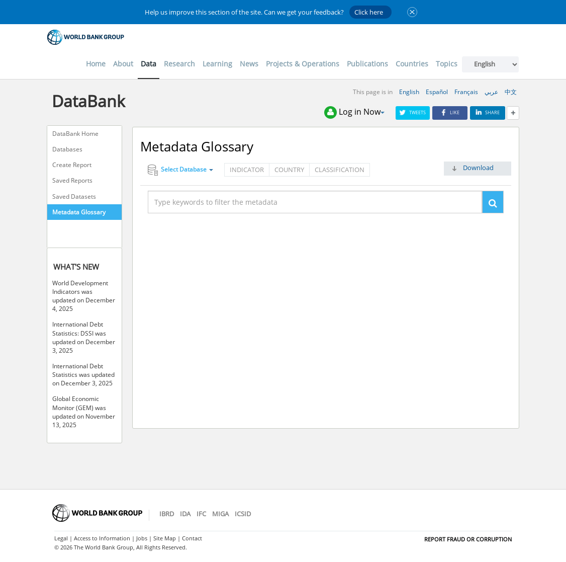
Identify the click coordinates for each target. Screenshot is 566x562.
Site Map (164, 538)
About (123, 63)
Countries (412, 63)
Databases (67, 149)
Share (488, 112)
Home (96, 63)
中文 (511, 92)
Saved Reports (72, 180)
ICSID (243, 513)
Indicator (247, 169)
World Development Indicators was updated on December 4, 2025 (83, 296)
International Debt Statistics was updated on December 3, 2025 (83, 374)
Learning (217, 63)
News (249, 63)
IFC (201, 513)
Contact (192, 538)
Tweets (413, 112)
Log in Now (354, 112)
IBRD (166, 513)
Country (289, 169)
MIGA (220, 513)
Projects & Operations (302, 63)
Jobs (141, 538)
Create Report (71, 164)
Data (148, 63)
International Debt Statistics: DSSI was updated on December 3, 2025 (83, 337)
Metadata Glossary (79, 212)
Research (179, 63)
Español (437, 92)
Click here (368, 12)
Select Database (180, 170)
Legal (61, 538)
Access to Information (102, 538)
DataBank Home (75, 133)
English (409, 92)
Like (449, 112)
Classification (339, 169)
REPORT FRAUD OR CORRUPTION (468, 539)
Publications (367, 63)
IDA (185, 513)
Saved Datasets (74, 196)
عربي (491, 92)
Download (478, 167)
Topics (446, 63)
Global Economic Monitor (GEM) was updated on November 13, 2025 (83, 411)
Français (466, 92)
